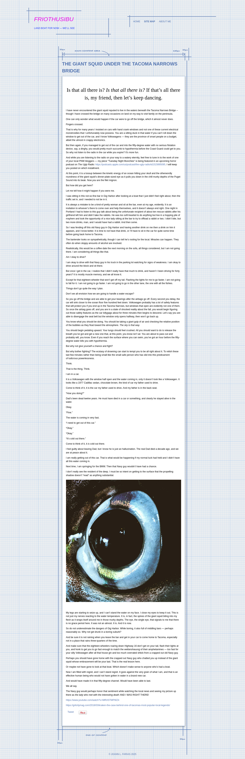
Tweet (71, 712)
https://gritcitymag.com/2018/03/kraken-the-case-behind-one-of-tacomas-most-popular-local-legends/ (118, 705)
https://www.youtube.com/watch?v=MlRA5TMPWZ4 (92, 700)
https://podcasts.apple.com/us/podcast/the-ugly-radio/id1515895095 (130, 164)
